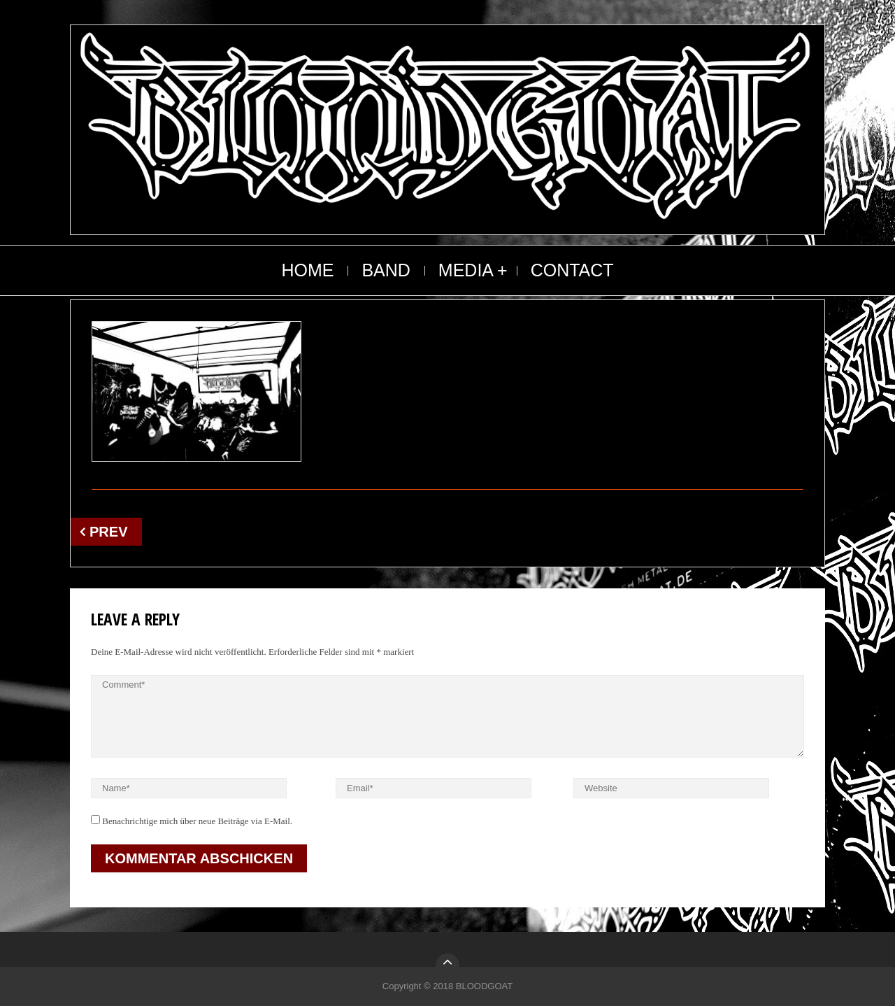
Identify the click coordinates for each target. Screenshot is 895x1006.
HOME (307, 270)
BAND (385, 270)
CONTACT (572, 270)
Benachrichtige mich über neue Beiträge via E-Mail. (197, 821)
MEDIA (466, 270)
